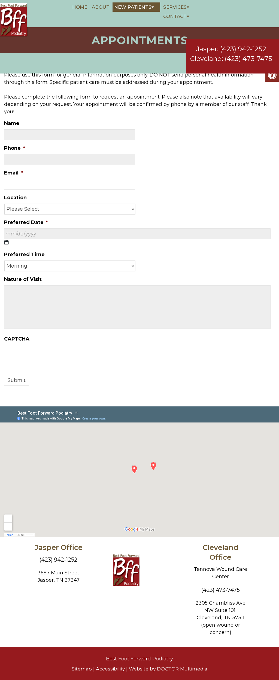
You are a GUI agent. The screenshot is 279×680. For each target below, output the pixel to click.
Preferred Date (26, 222)
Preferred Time (24, 255)
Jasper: (207, 44)
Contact (175, 16)
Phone (14, 148)
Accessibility (109, 669)
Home (79, 7)
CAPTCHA (16, 339)
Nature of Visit (23, 279)
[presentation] (45, 355)
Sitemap (79, 669)
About (101, 7)
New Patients (132, 7)
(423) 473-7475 (248, 53)
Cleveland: (206, 53)
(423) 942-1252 (243, 44)
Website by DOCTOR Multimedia (169, 669)
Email (13, 173)
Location (15, 198)
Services (175, 7)
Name (11, 123)
